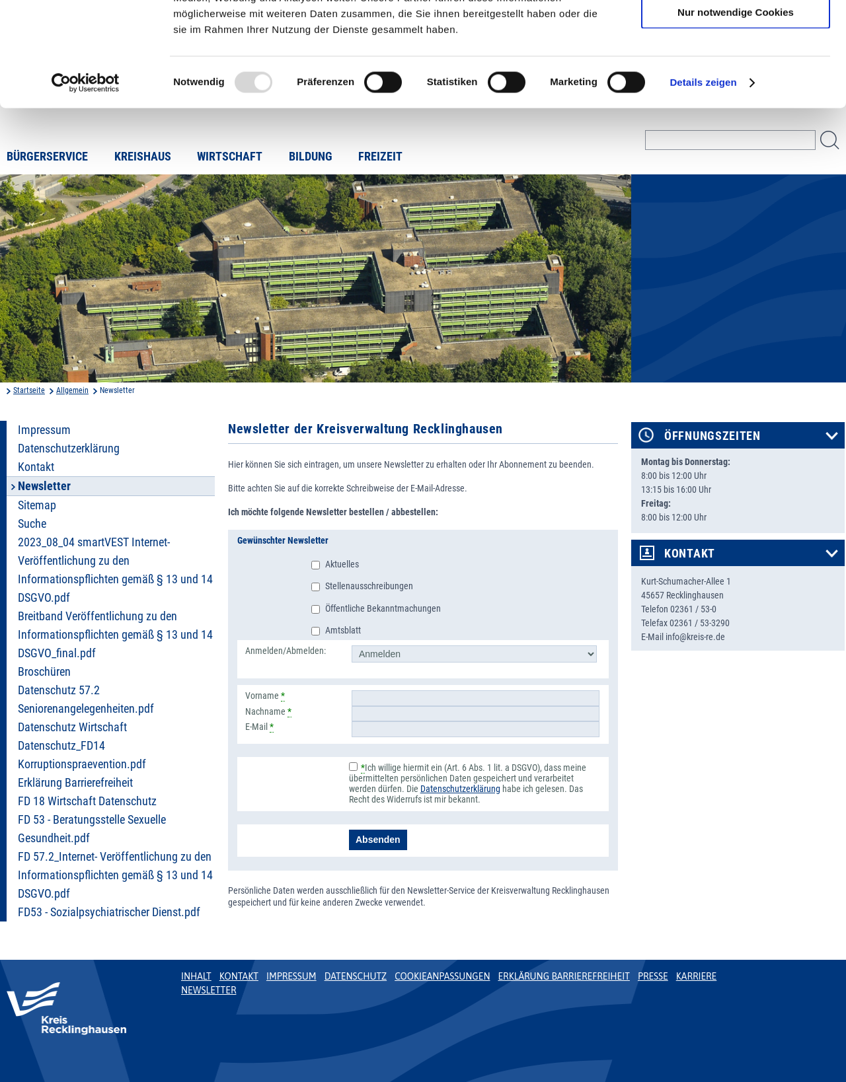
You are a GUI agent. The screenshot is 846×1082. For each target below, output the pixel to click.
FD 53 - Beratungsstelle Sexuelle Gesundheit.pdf (92, 829)
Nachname (268, 711)
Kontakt (36, 467)
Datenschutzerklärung (69, 448)
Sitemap (37, 505)
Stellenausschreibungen (369, 586)
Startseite (29, 390)
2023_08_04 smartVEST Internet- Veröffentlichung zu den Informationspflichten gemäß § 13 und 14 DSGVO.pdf (115, 570)
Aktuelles (342, 564)
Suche (32, 523)
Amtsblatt (343, 630)
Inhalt (196, 976)
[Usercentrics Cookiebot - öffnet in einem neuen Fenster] (85, 181)
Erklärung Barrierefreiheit (75, 782)
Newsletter (208, 990)
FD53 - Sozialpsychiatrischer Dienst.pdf (109, 912)
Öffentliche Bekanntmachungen (383, 608)
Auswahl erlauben (735, 71)
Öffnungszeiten (712, 436)
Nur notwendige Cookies (735, 110)
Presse (653, 976)
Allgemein (72, 390)
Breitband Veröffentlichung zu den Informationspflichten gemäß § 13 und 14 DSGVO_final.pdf (115, 635)
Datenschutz (356, 976)
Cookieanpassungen (442, 976)
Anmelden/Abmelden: (285, 650)
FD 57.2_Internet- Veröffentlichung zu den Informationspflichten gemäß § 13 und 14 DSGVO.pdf (115, 875)
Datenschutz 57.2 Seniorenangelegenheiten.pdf (86, 699)
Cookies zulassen (735, 32)
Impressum (44, 430)
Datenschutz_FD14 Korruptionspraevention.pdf (82, 755)
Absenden (378, 839)
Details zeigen (703, 180)
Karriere (696, 976)
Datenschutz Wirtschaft (72, 727)
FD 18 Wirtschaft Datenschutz (87, 801)
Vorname (265, 695)
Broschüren (44, 671)
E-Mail (259, 726)
